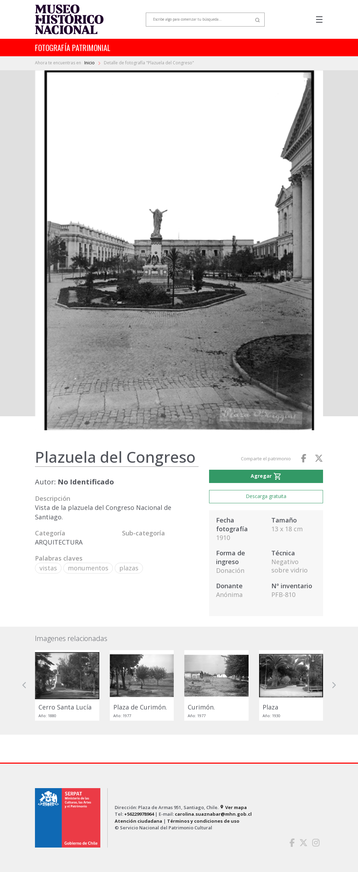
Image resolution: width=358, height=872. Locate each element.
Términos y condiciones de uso (203, 821)
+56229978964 (139, 814)
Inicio (90, 63)
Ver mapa (233, 807)
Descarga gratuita (266, 496)
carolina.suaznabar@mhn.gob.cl (213, 814)
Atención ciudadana (138, 821)
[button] (24, 685)
